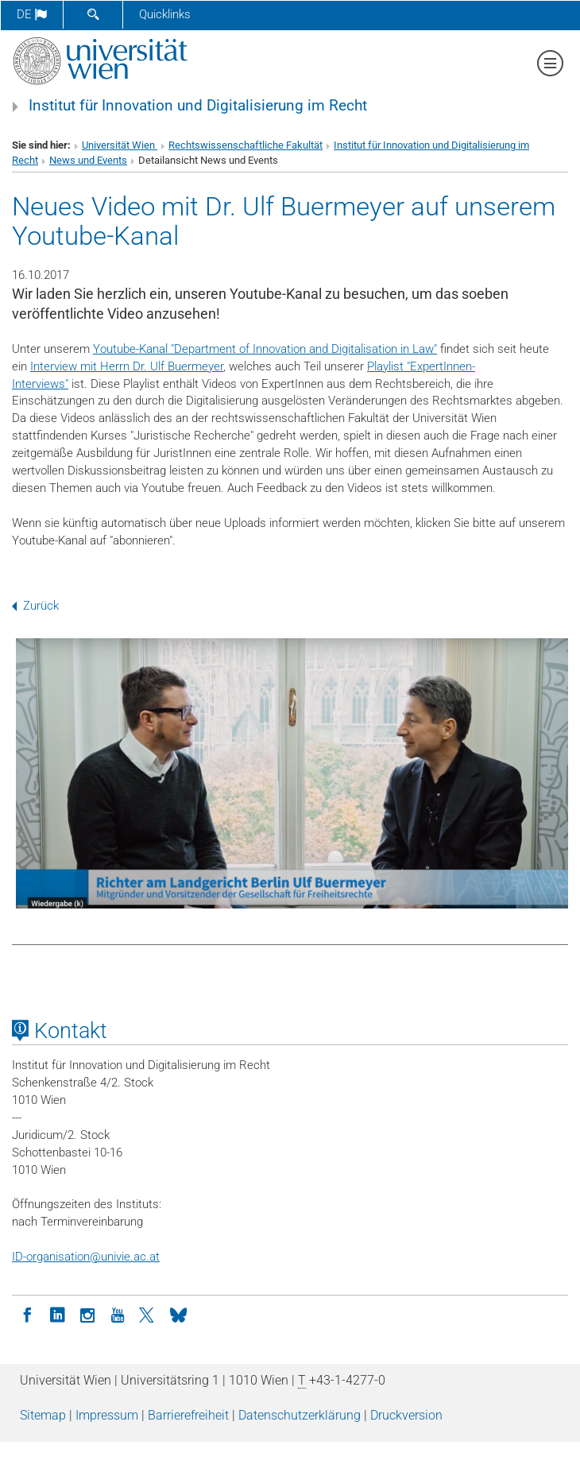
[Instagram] (87, 1314)
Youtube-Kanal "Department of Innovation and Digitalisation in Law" (265, 349)
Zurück (35, 606)
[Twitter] (148, 1314)
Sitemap (43, 1415)
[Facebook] (27, 1314)
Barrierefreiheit (188, 1415)
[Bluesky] (178, 1314)
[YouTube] (117, 1314)
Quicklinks (165, 14)
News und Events (88, 160)
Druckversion (406, 1415)
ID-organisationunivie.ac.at (86, 1256)
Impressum (106, 1415)
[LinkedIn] (57, 1314)
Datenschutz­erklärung (299, 1415)
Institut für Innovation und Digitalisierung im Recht (198, 105)
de (32, 14)
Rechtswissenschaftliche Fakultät (245, 145)
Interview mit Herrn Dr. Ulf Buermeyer (126, 366)
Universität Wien (119, 145)
